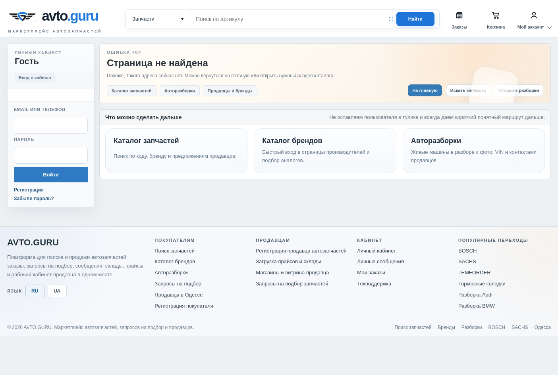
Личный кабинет (376, 251)
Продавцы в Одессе (178, 295)
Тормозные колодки (482, 284)
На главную (424, 90)
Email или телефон (40, 109)
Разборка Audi (475, 295)
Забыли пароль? (34, 198)
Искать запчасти (468, 90)
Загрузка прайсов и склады (288, 261)
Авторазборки (170, 273)
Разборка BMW (476, 306)
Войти (51, 175)
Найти (415, 19)
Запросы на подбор (177, 284)
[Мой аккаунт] (534, 19)
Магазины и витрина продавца (292, 273)
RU (34, 291)
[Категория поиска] (158, 19)
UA (57, 291)
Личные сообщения (380, 261)
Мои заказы (371, 273)
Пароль (24, 139)
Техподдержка (374, 284)
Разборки (471, 327)
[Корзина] (496, 19)
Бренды (446, 327)
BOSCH (467, 251)
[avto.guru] (71, 17)
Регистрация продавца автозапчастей (301, 251)
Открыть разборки (519, 90)
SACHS (467, 261)
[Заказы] (459, 19)
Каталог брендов (174, 261)
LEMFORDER (474, 273)
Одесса (543, 327)
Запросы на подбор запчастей (292, 284)
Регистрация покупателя (183, 306)
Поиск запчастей (174, 251)
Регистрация (29, 190)
